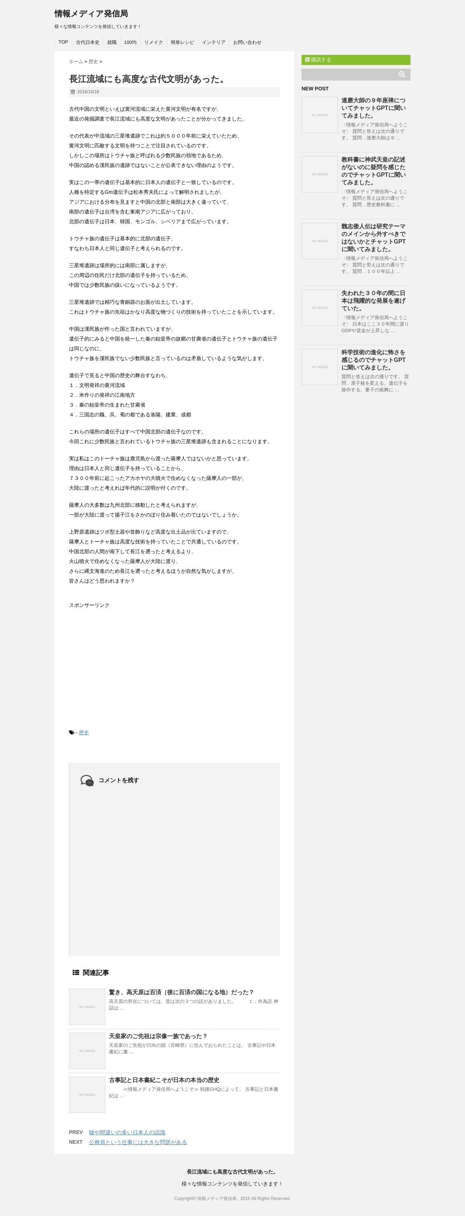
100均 (130, 42)
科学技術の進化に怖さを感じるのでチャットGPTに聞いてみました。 (373, 360)
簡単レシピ (182, 42)
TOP (63, 42)
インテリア (214, 42)
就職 (112, 42)
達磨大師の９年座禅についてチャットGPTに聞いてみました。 (373, 108)
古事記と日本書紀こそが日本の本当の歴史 (164, 1080)
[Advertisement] (123, 662)
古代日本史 (88, 42)
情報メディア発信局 (91, 13)
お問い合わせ (247, 42)
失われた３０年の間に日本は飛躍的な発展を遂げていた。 (373, 300)
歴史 (84, 732)
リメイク (153, 42)
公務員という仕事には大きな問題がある (138, 1142)
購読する (318, 59)
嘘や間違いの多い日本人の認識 (127, 1132)
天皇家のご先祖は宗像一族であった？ (158, 1036)
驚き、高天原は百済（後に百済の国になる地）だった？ (181, 992)
